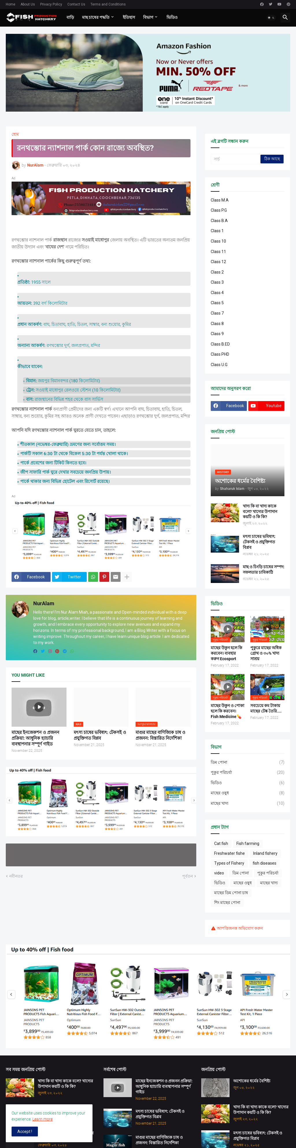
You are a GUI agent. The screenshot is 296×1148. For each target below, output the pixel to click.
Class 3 (217, 282)
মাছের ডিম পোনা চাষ (231, 892)
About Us (28, 4)
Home (10, 4)
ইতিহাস (129, 17)
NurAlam (43, 603)
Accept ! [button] (24, 1131)
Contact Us (76, 4)
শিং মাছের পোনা (227, 902)
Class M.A (220, 200)
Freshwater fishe (229, 853)
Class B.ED (220, 344)
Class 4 (217, 292)
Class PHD (220, 354)
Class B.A (219, 220)
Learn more (42, 1119)
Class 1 (217, 230)
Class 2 (217, 272)
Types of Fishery (229, 863)
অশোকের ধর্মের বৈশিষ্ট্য (251, 1081)
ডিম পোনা (247, 762)
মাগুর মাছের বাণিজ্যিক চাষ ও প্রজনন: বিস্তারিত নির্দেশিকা (160, 735)
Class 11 (218, 251)
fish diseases (264, 863)
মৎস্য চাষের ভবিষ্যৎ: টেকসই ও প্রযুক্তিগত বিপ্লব (100, 735)
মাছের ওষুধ (247, 793)
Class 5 (217, 302)
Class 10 (218, 241)
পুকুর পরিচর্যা (247, 773)
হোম (15, 134)
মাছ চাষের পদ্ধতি (96, 17)
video (219, 873)
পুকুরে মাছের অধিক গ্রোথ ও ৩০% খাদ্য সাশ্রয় (266, 653)
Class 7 (217, 313)
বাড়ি (70, 17)
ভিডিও (171, 17)
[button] (271, 18)
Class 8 (217, 323)
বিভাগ (148, 17)
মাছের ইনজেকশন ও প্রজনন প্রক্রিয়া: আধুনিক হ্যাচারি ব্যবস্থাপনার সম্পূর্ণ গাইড (35, 738)
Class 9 (217, 333)
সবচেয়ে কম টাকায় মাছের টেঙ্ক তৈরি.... (266, 708)
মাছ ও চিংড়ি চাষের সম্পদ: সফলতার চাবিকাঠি (263, 569)
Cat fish (221, 843)
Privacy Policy (51, 4)
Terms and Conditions (108, 4)
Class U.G (219, 364)
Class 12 (218, 261)
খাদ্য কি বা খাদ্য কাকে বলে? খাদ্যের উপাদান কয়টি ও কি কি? (260, 511)
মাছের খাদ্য (247, 803)
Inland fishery (265, 853)
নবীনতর (16, 876)
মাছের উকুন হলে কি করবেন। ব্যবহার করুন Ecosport (226, 653)
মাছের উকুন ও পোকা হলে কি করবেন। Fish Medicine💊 (227, 711)
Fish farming (247, 843)
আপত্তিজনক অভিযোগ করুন (240, 928)
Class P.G (219, 210)
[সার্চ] (236, 159)
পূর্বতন (187, 876)
